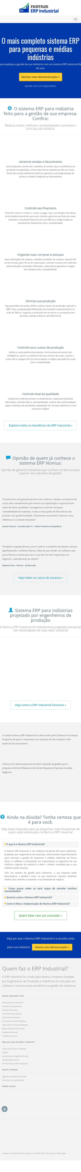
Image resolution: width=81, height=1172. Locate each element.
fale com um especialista (42, 86)
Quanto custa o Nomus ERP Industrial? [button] (29, 897)
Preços (5, 1052)
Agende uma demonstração (14, 1076)
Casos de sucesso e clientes (14, 1048)
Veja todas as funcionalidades (15, 1024)
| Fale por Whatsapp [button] (56, 1153)
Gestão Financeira (10, 1010)
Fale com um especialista (13, 1080)
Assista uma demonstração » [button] (40, 77)
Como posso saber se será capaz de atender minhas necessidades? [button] (40, 890)
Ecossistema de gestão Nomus (15, 1056)
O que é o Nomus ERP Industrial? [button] (25, 844)
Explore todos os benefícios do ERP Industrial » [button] (40, 425)
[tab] (40, 844)
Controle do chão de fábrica (14, 1021)
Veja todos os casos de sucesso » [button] (40, 578)
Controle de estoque (11, 1017)
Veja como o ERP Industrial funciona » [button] (40, 705)
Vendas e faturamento (12, 1006)
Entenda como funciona (12, 1002)
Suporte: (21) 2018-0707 (34, 1153)
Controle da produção (12, 1013)
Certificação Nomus (10, 1059)
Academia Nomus (10, 1032)
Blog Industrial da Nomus (13, 1028)
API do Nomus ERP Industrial (15, 1063)
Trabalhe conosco (10, 1036)
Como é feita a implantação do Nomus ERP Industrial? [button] (38, 903)
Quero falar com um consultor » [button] (40, 916)
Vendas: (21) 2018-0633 (12, 1153)
